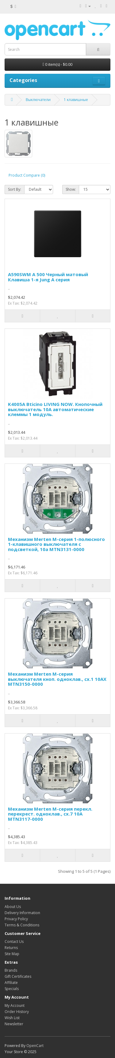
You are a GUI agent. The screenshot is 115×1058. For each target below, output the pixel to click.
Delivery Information (22, 912)
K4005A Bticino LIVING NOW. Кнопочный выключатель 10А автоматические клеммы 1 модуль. (55, 409)
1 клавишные (76, 99)
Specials (12, 988)
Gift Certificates (18, 976)
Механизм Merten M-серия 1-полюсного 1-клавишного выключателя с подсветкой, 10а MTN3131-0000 (56, 544)
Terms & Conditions (22, 925)
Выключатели (38, 99)
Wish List (12, 1017)
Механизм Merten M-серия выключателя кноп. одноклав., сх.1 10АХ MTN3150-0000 (57, 679)
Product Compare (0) (27, 175)
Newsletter (14, 1023)
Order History (17, 1011)
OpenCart (35, 1045)
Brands (11, 970)
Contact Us (14, 941)
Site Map (12, 953)
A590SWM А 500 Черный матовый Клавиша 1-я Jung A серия (48, 277)
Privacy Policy (16, 918)
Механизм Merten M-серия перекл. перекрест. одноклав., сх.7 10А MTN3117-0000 (50, 814)
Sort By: (14, 189)
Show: (71, 189)
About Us (13, 906)
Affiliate (11, 982)
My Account (15, 1005)
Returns (11, 947)
